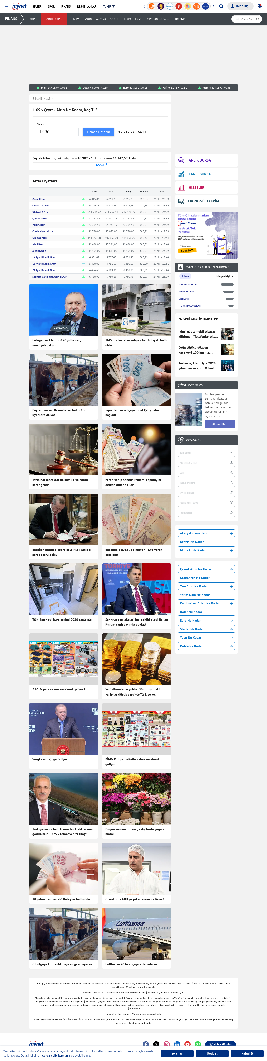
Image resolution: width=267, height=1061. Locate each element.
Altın (88, 19)
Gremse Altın (39, 238)
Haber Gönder (220, 1044)
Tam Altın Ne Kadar (206, 586)
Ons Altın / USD (41, 205)
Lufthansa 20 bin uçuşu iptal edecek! (132, 964)
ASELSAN (184, 298)
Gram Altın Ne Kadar (206, 577)
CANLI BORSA (194, 174)
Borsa (34, 19)
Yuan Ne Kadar (206, 637)
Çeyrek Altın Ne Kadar (206, 569)
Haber (127, 19)
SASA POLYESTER (188, 284)
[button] (6, 6)
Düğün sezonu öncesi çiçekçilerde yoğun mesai (134, 831)
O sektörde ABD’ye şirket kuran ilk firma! (134, 899)
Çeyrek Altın (39, 218)
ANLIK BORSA (194, 160)
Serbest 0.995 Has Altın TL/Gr (49, 276)
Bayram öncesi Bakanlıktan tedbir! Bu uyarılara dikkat (59, 412)
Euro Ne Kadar (206, 620)
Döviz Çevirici (193, 439)
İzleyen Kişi (223, 276)
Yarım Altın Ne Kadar (206, 595)
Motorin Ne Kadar (206, 550)
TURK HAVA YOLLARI (190, 305)
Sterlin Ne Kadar (206, 629)
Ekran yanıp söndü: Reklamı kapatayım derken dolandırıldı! (133, 482)
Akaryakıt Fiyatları (206, 533)
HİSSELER (191, 188)
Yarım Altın (38, 225)
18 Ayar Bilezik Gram (44, 264)
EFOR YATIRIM (186, 291)
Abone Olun (219, 424)
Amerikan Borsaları (158, 19)
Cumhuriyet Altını (42, 231)
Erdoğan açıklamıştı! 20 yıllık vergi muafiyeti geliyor (57, 342)
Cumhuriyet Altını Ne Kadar (206, 603)
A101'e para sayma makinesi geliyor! (58, 689)
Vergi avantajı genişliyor (49, 759)
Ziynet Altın (39, 251)
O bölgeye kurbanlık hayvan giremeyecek (62, 964)
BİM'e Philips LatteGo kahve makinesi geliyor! (132, 761)
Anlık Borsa (55, 19)
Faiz (138, 19)
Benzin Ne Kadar (206, 542)
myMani (181, 19)
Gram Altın (38, 199)
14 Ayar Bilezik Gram (44, 257)
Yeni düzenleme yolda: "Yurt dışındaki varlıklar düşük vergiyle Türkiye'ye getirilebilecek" (132, 692)
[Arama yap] (221, 6)
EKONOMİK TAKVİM (198, 201)
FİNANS (11, 18)
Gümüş (101, 19)
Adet (40, 123)
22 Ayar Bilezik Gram (44, 270)
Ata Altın (37, 244)
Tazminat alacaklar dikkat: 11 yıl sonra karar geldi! (60, 482)
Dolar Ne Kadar (206, 612)
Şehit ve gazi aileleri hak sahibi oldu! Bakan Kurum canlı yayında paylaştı (136, 622)
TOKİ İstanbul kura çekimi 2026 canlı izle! (62, 619)
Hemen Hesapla (98, 132)
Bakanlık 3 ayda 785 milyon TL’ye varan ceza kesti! (133, 552)
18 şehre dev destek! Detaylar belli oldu (61, 899)
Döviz (77, 19)
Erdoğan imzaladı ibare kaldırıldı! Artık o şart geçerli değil (61, 552)
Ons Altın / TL (40, 212)
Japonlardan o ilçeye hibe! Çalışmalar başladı (132, 412)
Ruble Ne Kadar (206, 646)
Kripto (114, 19)
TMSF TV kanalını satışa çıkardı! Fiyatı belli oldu (136, 342)
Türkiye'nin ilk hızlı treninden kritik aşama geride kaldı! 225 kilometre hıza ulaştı (62, 831)
